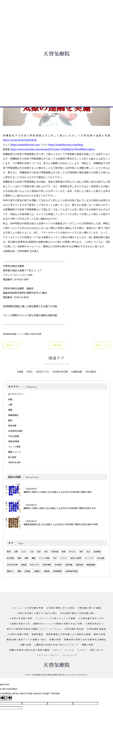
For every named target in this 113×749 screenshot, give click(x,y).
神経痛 (23, 564)
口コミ (23, 551)
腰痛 (33, 558)
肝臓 (10, 399)
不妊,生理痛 (13, 436)
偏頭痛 (46, 571)
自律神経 (97, 551)
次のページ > (102, 345)
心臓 (10, 404)
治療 (16, 551)
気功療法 (58, 564)
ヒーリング (89, 558)
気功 (88, 551)
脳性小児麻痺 (76, 558)
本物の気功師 (35, 333)
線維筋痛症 (13, 415)
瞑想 (9, 551)
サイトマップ (70, 655)
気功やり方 (34, 564)
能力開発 (12, 457)
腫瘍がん (10, 571)
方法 (32, 551)
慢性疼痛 (12, 425)
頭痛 (26, 558)
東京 (81, 551)
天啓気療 (54, 551)
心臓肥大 (37, 571)
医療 (63, 551)
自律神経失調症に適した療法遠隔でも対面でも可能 (30, 306)
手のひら (72, 551)
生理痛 (27, 571)
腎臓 (10, 409)
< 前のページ (11, 345)
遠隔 (19, 558)
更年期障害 (57, 571)
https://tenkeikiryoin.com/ (25, 144)
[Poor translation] (8, 698)
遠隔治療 (79, 564)
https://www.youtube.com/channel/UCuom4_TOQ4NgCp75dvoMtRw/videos (53, 149)
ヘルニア (63, 558)
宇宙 (46, 551)
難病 (10, 420)
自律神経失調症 (9, 333)
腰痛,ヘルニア (14, 451)
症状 (39, 551)
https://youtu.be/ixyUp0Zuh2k (20, 140)
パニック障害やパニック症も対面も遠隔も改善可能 (30, 315)
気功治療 (100, 558)
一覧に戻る (56, 345)
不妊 (54, 558)
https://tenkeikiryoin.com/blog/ (65, 144)
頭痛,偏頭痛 (13, 441)
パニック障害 (23, 333)
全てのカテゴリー (16, 394)
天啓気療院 (46, 564)
